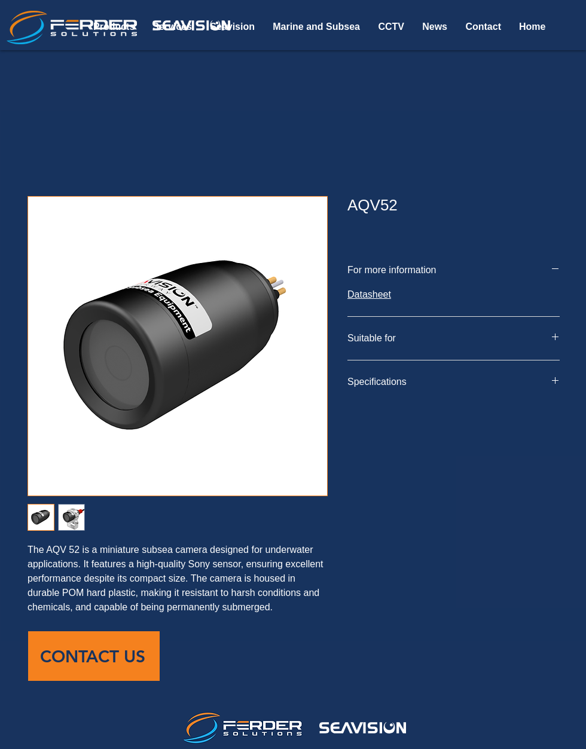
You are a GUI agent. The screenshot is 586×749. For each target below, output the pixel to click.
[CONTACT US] (94, 656)
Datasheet (369, 294)
